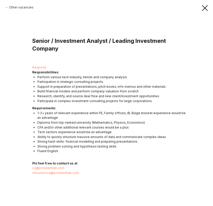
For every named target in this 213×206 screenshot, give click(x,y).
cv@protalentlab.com (48, 168)
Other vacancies (21, 7)
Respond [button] (39, 67)
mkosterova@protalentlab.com (55, 173)
